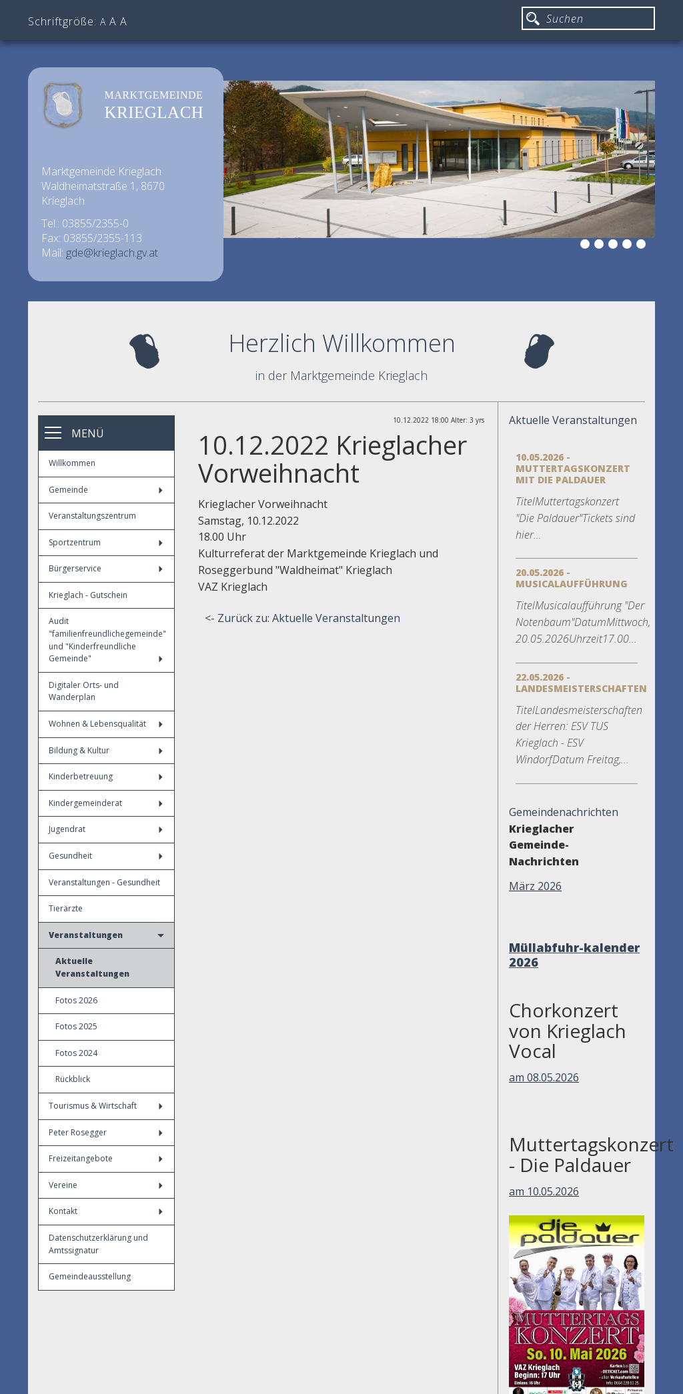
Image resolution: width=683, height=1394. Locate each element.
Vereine (106, 1185)
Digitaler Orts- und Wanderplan (84, 691)
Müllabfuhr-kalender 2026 (574, 954)
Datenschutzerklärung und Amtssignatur (98, 1244)
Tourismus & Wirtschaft (106, 1105)
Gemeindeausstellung (90, 1276)
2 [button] (587, 246)
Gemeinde (106, 489)
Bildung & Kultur (106, 750)
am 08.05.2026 (544, 1077)
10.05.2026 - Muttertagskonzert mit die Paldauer (573, 468)
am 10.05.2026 (544, 1191)
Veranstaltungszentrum (92, 515)
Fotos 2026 (76, 1000)
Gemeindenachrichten (563, 812)
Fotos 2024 (76, 1053)
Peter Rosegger (106, 1132)
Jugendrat (106, 829)
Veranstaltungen (106, 935)
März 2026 (535, 886)
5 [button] (629, 246)
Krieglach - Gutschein (88, 595)
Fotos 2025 (76, 1026)
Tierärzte (66, 908)
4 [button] (615, 246)
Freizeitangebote (106, 1158)
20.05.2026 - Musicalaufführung (572, 578)
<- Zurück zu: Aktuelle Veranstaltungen (302, 618)
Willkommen (72, 463)
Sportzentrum (106, 542)
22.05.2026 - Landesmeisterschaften (581, 683)
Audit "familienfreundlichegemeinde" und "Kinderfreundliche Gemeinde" (107, 639)
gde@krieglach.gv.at (112, 252)
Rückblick (72, 1079)
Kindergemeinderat (106, 803)
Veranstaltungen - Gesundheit (104, 882)
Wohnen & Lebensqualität (106, 723)
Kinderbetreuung (106, 776)
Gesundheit (106, 855)
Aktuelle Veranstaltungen (92, 967)
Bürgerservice (106, 568)
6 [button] (643, 246)
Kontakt (106, 1211)
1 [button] (573, 246)
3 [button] (601, 246)
